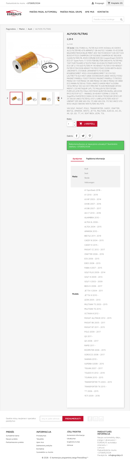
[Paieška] (108, 19)
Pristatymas (41, 435)
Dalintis (76, 135)
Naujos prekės (12, 439)
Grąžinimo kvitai (73, 442)
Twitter (83, 135)
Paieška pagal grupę (71, 12)
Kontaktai (102, 12)
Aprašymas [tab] (77, 159)
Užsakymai (71, 438)
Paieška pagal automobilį (43, 12)
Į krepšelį (87, 123)
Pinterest (89, 135)
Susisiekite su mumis (44, 452)
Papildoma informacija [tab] (95, 159)
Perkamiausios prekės (15, 442)
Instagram (101, 418)
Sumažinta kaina (12, 435)
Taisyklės (40, 439)
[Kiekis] (70, 124)
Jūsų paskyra (74, 432)
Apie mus (89, 12)
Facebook (90, 418)
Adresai (70, 445)
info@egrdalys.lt (115, 455)
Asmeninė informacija (75, 435)
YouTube (95, 418)
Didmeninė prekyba (44, 445)
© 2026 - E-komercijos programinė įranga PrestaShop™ (65, 458)
